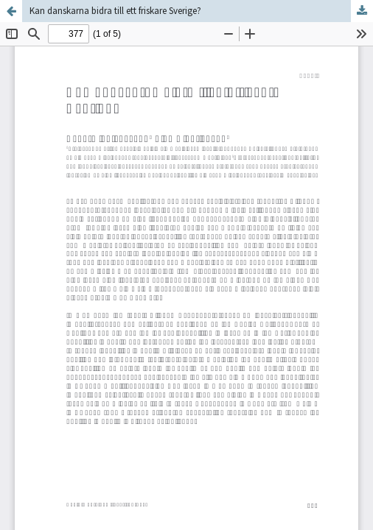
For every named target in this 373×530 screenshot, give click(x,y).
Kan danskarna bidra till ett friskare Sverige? (115, 10)
